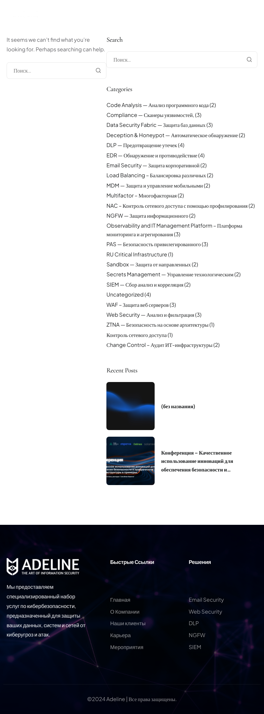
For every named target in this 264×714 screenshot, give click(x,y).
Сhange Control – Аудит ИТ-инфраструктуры (159, 344)
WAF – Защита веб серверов (137, 304)
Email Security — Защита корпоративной (153, 165)
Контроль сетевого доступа (136, 334)
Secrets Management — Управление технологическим (169, 274)
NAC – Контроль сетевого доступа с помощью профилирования (176, 205)
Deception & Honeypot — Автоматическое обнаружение (172, 135)
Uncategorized (124, 294)
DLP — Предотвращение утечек (141, 144)
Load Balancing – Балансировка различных (156, 175)
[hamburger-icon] (257, 25)
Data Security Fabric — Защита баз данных (156, 124)
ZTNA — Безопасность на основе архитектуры (157, 324)
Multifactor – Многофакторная (141, 195)
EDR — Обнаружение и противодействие (151, 155)
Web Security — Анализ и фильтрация (150, 314)
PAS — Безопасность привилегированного (153, 244)
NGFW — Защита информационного (147, 215)
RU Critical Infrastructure (136, 254)
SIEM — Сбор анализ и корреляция (144, 284)
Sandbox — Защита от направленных (148, 264)
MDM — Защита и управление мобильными (154, 185)
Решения (200, 561)
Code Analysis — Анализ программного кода (157, 104)
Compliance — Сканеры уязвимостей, (150, 114)
